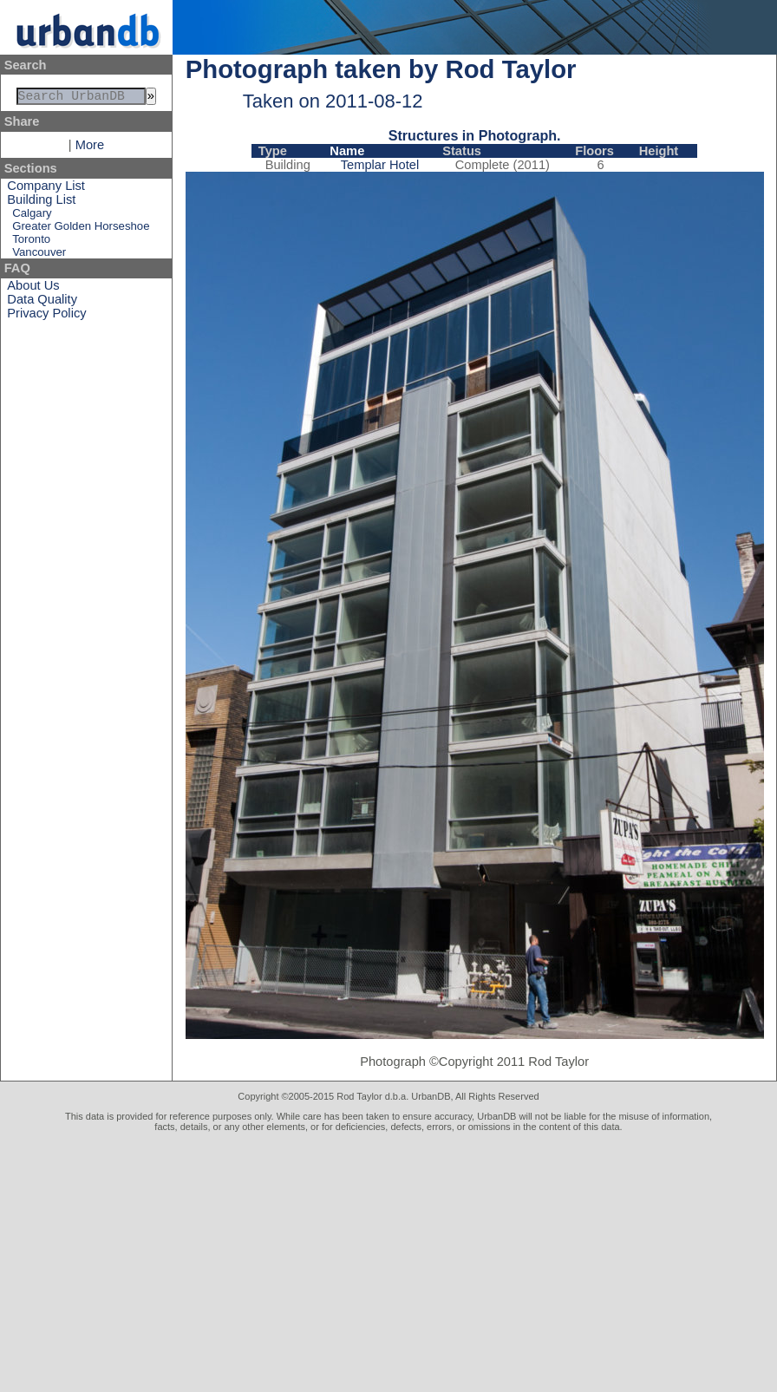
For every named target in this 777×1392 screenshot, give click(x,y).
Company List (46, 189)
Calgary (31, 216)
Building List (41, 203)
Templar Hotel (380, 165)
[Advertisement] (389, 1261)
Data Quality (42, 303)
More (89, 148)
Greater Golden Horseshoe (80, 229)
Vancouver (39, 255)
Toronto (31, 242)
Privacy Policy (46, 316)
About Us (33, 289)
